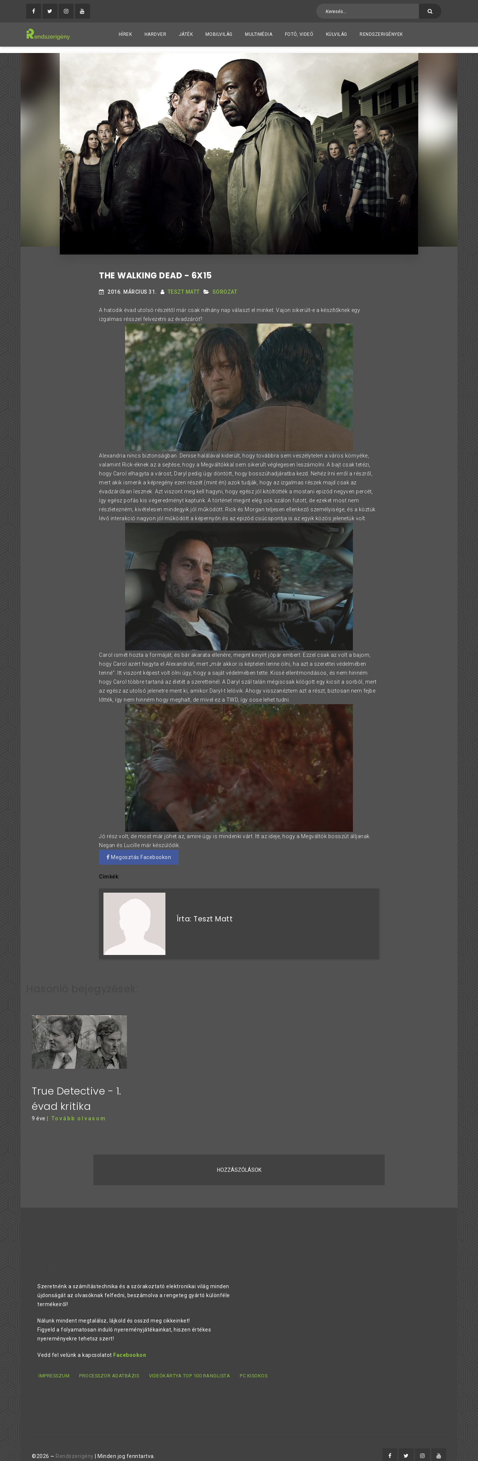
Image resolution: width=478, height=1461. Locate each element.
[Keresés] (430, 11)
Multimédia (258, 34)
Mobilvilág (219, 34)
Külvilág (336, 34)
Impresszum (53, 1362)
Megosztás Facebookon (138, 851)
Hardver (156, 34)
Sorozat (225, 285)
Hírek (125, 34)
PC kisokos (256, 1362)
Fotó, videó (299, 34)
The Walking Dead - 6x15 (155, 269)
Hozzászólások (239, 1157)
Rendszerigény (75, 1443)
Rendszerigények (381, 34)
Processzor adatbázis (110, 1362)
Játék (186, 34)
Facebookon (129, 1342)
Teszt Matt (184, 285)
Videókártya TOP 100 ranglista (191, 1362)
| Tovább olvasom (76, 1106)
